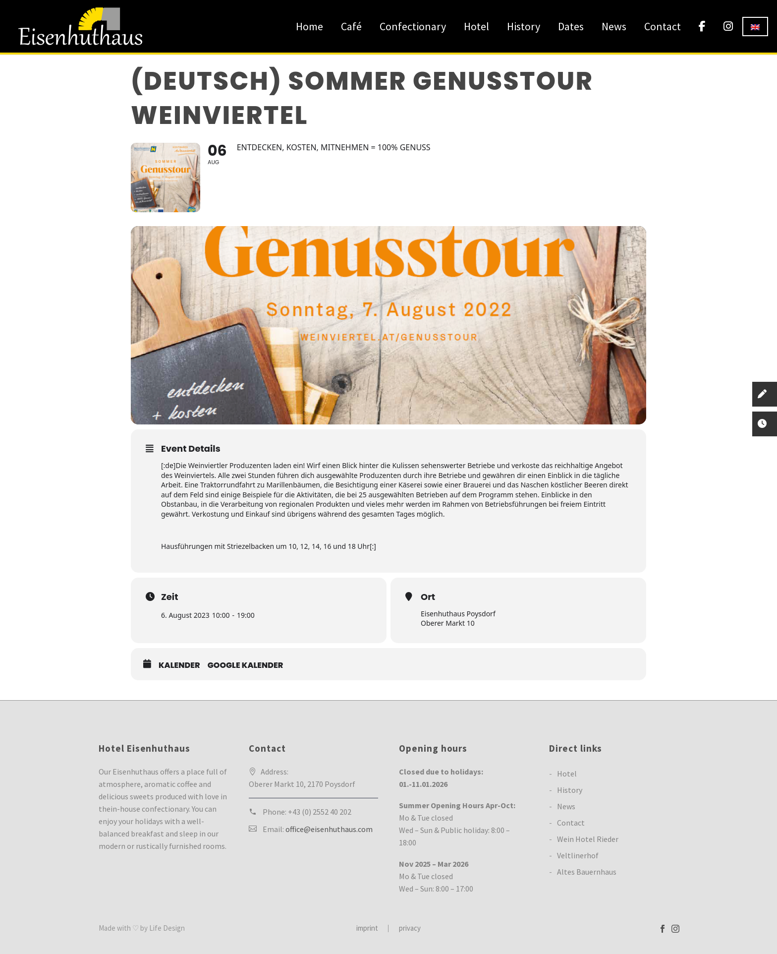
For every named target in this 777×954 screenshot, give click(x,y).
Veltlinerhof (578, 855)
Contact (662, 26)
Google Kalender (245, 665)
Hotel (476, 26)
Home (309, 26)
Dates (571, 26)
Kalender (179, 665)
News (614, 26)
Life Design (167, 928)
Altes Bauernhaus (586, 872)
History (523, 26)
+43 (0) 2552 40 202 (319, 812)
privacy (410, 928)
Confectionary (413, 26)
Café (351, 26)
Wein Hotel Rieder (587, 839)
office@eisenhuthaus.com (329, 829)
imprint (367, 928)
